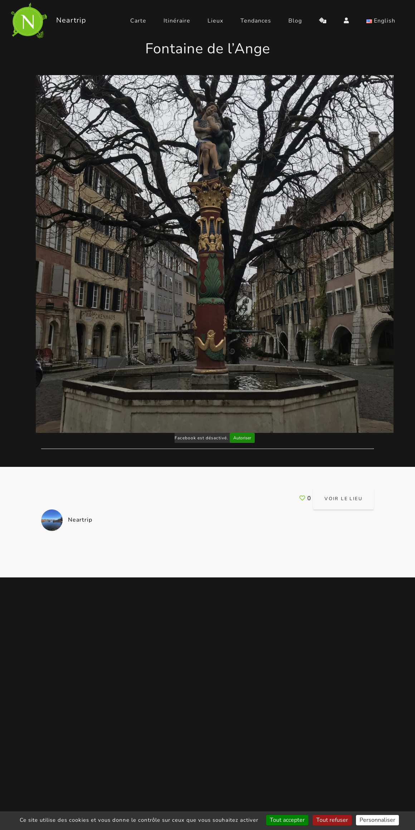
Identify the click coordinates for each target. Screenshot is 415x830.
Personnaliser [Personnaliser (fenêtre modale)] (377, 820)
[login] (346, 20)
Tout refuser (332, 820)
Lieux (215, 21)
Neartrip (66, 520)
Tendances (255, 21)
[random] (323, 20)
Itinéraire (176, 21)
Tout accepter (287, 820)
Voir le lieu (343, 498)
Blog (295, 21)
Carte (138, 21)
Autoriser (242, 438)
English (380, 21)
